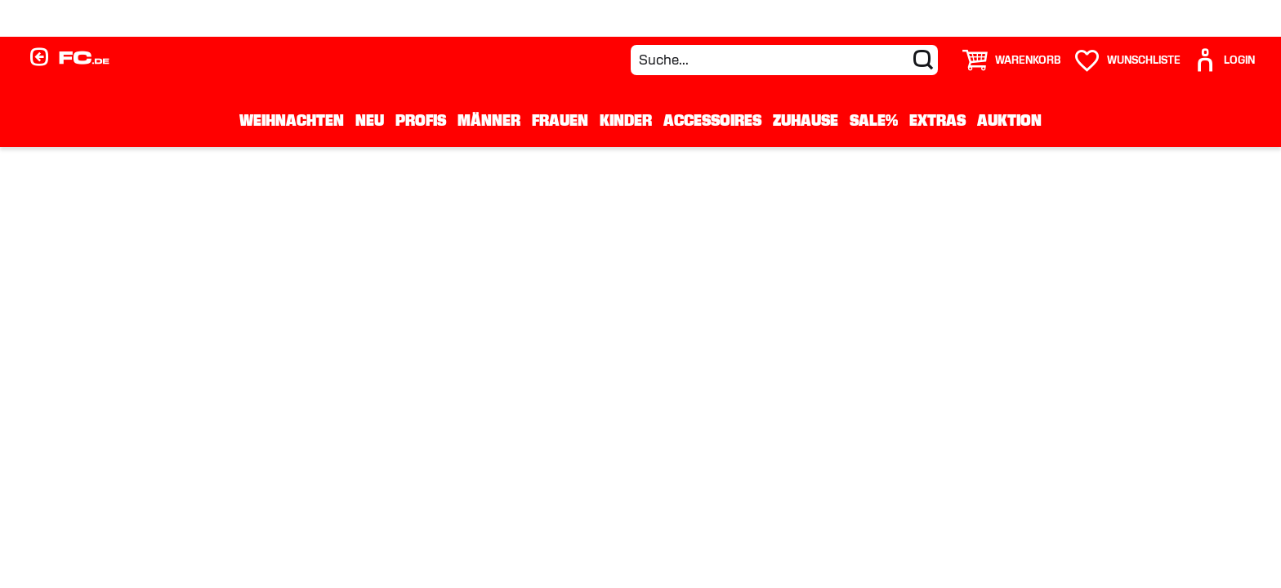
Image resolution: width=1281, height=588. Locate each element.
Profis (420, 120)
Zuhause (805, 120)
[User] (1224, 60)
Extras (937, 120)
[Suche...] (784, 60)
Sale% (874, 120)
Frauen (560, 120)
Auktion (1009, 120)
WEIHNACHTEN (291, 120)
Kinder (626, 120)
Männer (489, 120)
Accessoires (712, 120)
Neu (369, 120)
